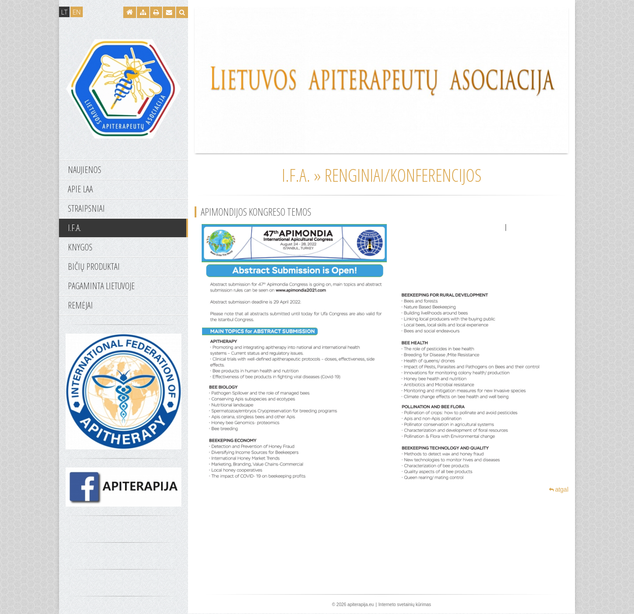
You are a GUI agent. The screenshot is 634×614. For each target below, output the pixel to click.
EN (77, 11)
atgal (558, 489)
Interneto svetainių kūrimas (405, 604)
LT (64, 11)
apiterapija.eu (360, 604)
